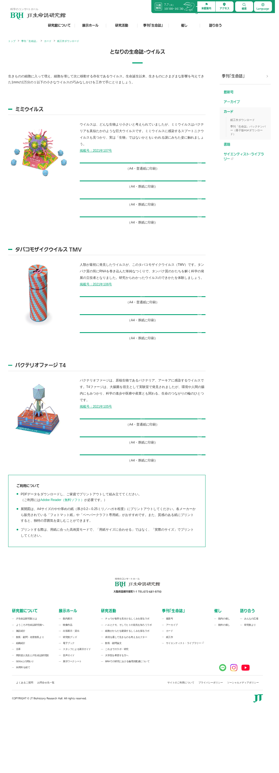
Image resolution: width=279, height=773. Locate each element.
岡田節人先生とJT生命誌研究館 (32, 710)
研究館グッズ (70, 692)
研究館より (250, 680)
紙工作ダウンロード (242, 119)
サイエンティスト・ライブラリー (244, 156)
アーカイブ (232, 102)
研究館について (59, 26)
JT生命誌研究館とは (26, 674)
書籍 (227, 144)
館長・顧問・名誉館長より (30, 692)
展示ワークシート (72, 717)
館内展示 (67, 674)
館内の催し (224, 674)
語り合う (215, 26)
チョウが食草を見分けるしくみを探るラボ (127, 674)
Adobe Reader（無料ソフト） (62, 555)
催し (184, 26)
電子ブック (69, 698)
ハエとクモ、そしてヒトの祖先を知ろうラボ (128, 680)
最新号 (229, 92)
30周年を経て (23, 723)
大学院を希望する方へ (116, 710)
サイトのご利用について (180, 738)
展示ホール (90, 26)
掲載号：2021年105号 (96, 445)
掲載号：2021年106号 (96, 306)
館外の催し (224, 680)
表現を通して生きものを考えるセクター (126, 692)
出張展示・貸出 (71, 686)
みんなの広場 (251, 674)
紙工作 (169, 692)
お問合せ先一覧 (45, 738)
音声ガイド (69, 710)
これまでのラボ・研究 (116, 704)
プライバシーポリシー (210, 738)
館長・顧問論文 (113, 698)
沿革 (18, 704)
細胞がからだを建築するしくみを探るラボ (127, 686)
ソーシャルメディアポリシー (243, 738)
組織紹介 (20, 698)
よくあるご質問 (24, 738)
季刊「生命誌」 (153, 26)
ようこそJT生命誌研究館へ (30, 680)
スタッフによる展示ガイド (77, 704)
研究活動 (121, 26)
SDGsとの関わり (25, 717)
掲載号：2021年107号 (96, 150)
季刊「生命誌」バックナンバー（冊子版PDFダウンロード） (248, 130)
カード (228, 111)
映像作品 (67, 680)
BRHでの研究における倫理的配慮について (127, 717)
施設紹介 (20, 686)
